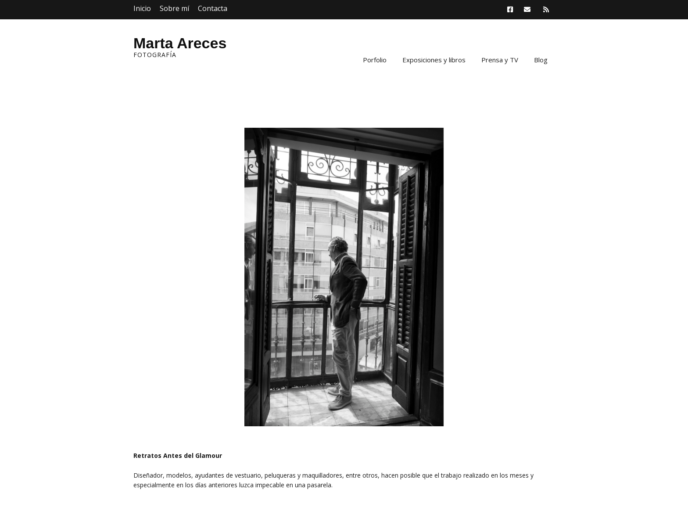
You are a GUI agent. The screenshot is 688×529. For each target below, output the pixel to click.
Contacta (212, 8)
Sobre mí (174, 8)
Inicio (142, 8)
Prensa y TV (499, 59)
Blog (541, 59)
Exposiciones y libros (434, 59)
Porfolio (375, 59)
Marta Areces (179, 43)
